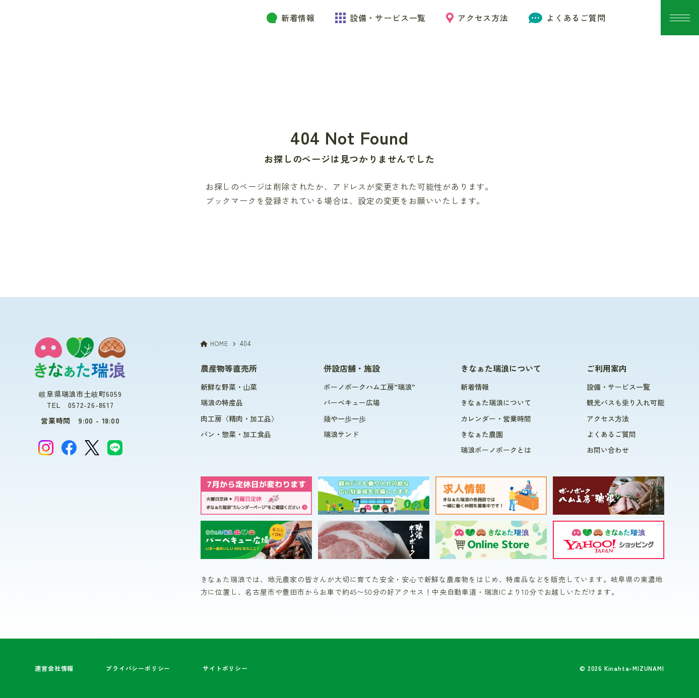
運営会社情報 (54, 668)
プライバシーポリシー (138, 668)
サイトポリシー (225, 668)
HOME (214, 343)
